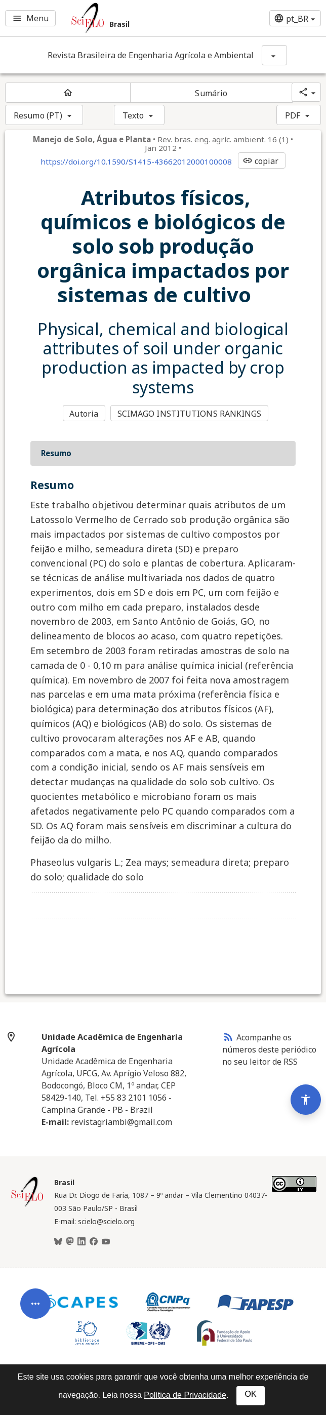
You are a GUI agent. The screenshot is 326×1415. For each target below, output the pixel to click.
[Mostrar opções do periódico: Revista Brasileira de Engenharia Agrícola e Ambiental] (274, 55)
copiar (260, 161)
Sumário (211, 93)
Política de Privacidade (185, 1395)
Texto (133, 115)
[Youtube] (106, 1241)
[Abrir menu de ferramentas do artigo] (35, 1311)
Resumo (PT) (38, 115)
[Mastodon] (69, 1241)
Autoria (83, 413)
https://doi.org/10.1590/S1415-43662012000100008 (136, 161)
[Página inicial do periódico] (68, 93)
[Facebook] (94, 1241)
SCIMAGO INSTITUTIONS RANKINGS (189, 413)
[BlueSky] (58, 1241)
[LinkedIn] (81, 1241)
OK (250, 1394)
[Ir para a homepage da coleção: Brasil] (135, 18)
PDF (292, 115)
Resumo (56, 453)
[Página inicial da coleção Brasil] (27, 1205)
